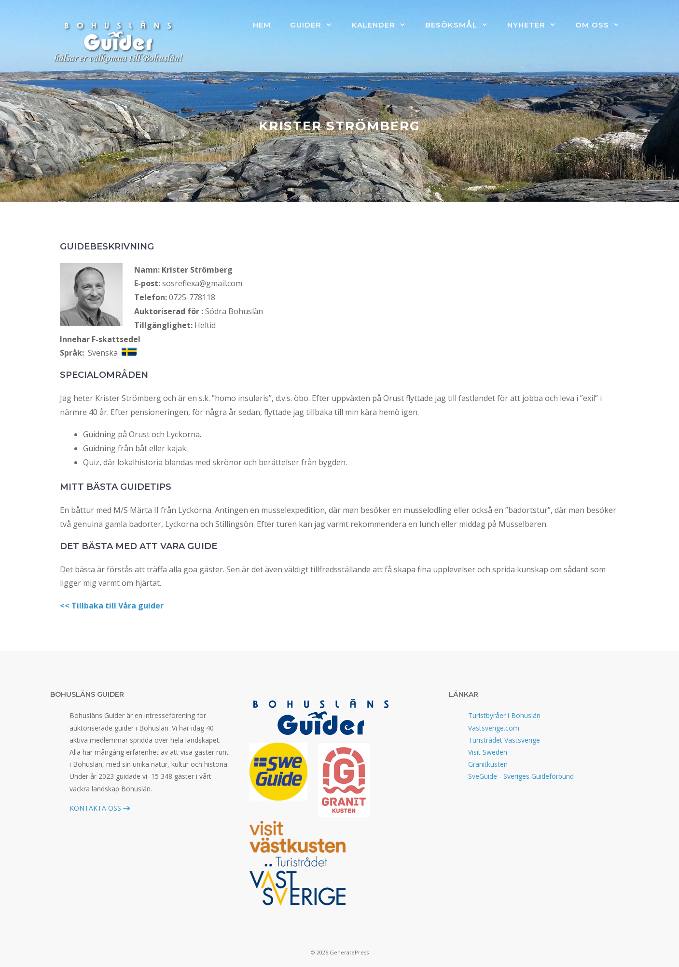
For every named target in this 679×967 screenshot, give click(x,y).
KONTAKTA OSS (99, 808)
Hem (262, 24)
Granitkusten (488, 764)
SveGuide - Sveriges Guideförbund (521, 776)
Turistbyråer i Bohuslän (504, 715)
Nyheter (536, 25)
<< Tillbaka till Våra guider (112, 605)
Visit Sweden (487, 752)
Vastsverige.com (493, 727)
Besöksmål (461, 25)
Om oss (602, 25)
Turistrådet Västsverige (504, 740)
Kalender (383, 25)
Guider (316, 25)
